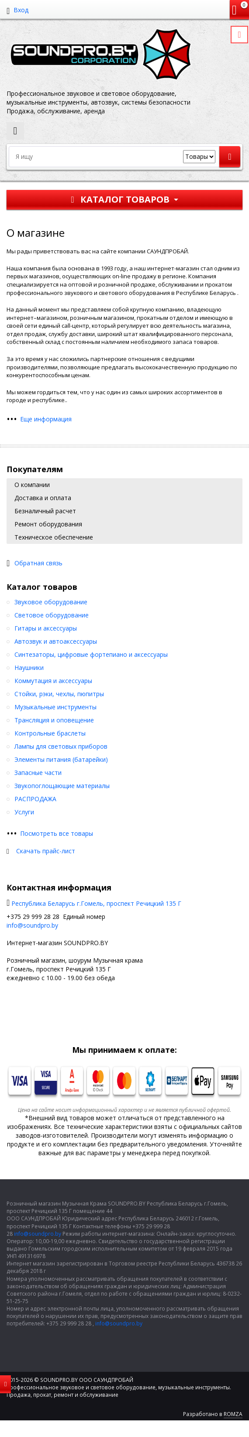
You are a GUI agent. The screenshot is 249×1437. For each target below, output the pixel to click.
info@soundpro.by (32, 925)
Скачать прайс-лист (45, 851)
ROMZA (233, 1414)
